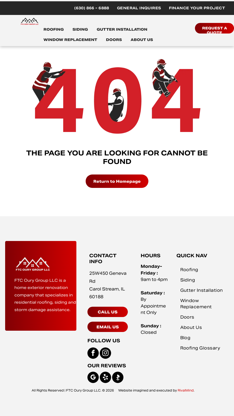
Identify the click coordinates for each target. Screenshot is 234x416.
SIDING (80, 29)
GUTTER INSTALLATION (122, 29)
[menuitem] (91, 8)
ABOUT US (142, 39)
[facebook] (93, 353)
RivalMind (186, 390)
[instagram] (105, 353)
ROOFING (53, 29)
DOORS (114, 39)
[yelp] (105, 378)
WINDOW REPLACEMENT (70, 39)
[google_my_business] (93, 378)
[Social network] (117, 378)
